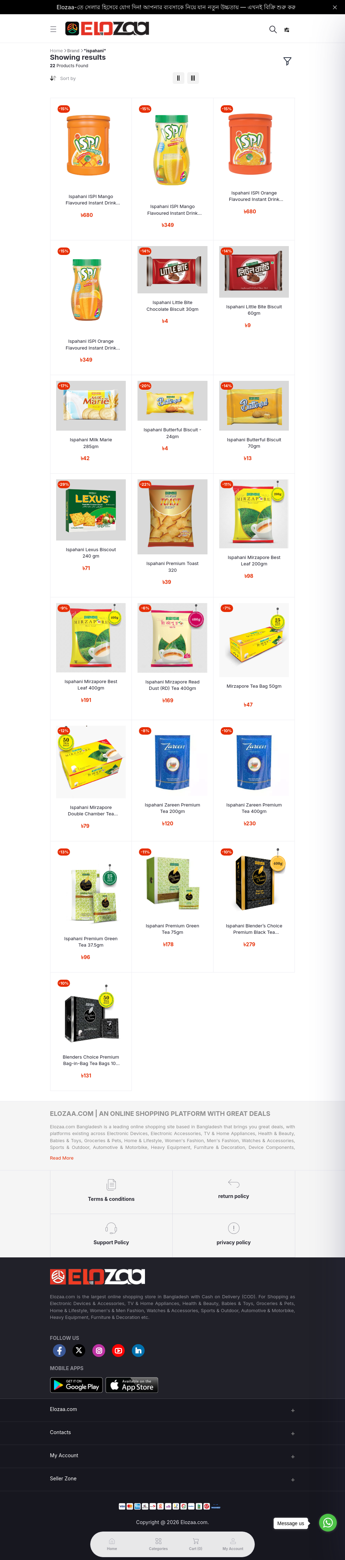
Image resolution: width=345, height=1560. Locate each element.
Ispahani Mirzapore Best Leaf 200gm (254, 560)
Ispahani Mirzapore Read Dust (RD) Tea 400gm (172, 685)
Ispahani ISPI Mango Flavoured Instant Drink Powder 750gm (172, 209)
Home (56, 50)
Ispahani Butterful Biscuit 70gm (254, 443)
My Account (64, 1455)
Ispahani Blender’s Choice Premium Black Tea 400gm (254, 929)
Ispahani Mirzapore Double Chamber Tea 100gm (91, 810)
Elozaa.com (63, 1409)
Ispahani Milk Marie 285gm (91, 443)
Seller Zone (63, 1478)
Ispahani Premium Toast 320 (172, 566)
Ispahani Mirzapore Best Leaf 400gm (91, 684)
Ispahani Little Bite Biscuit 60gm (254, 310)
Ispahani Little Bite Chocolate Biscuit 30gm (172, 305)
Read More (62, 1158)
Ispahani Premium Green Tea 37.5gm (91, 942)
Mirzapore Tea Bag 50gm (254, 686)
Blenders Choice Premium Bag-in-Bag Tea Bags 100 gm (91, 1060)
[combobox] (113, 80)
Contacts (60, 1432)
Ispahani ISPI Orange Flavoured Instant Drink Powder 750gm (91, 344)
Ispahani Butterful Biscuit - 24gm (172, 433)
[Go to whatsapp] (328, 1523)
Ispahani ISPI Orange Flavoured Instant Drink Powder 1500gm (254, 196)
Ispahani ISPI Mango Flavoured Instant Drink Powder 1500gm (91, 199)
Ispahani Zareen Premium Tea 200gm (172, 808)
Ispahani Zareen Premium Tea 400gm (254, 808)
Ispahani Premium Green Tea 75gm (172, 929)
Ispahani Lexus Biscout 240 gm (91, 553)
